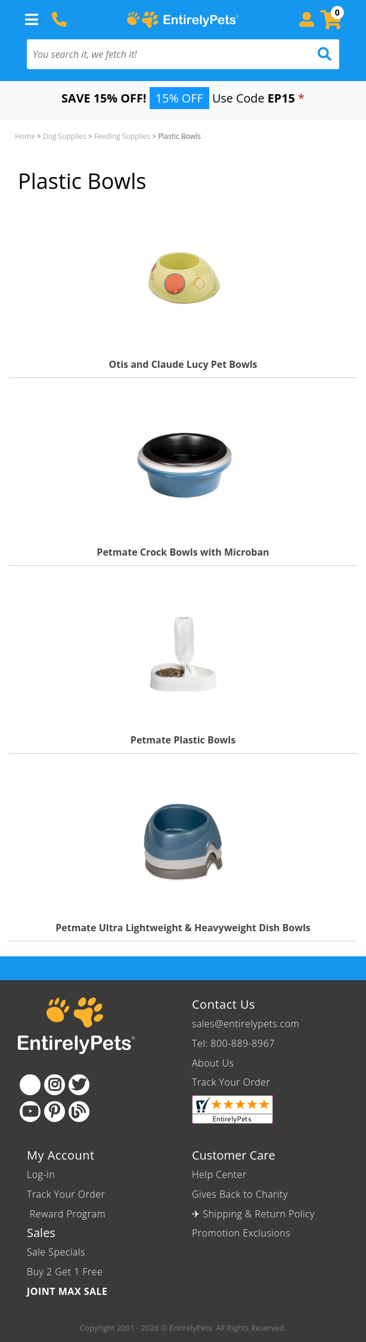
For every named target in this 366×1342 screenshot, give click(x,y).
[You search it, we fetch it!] (159, 54)
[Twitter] (79, 1084)
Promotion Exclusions (241, 1232)
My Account (61, 1155)
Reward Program (67, 1213)
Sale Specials (56, 1252)
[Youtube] (30, 1111)
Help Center (219, 1174)
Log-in (41, 1174)
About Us (213, 1063)
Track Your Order (231, 1082)
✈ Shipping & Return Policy (253, 1213)
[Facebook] (30, 1084)
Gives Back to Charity (240, 1194)
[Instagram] (54, 1084)
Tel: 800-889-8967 (233, 1043)
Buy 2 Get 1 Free (65, 1271)
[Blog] (79, 1111)
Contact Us (223, 1004)
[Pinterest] (54, 1111)
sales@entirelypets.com (245, 1023)
